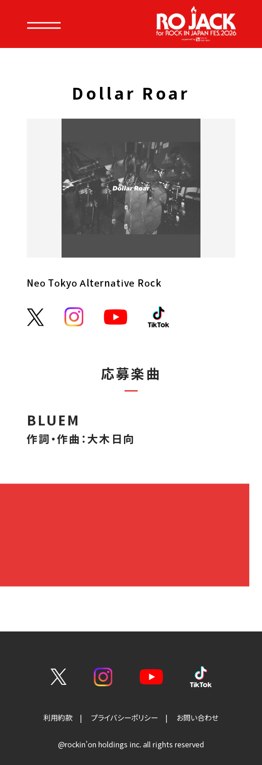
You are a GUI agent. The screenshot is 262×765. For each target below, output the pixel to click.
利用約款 (57, 718)
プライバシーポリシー (124, 718)
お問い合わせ (197, 718)
